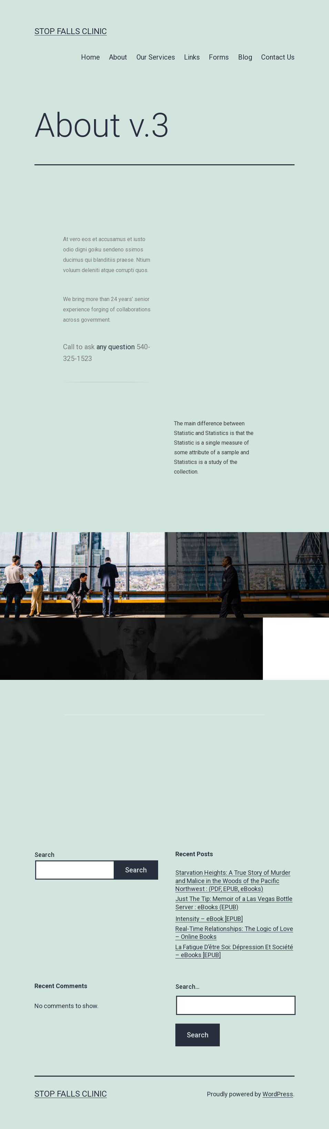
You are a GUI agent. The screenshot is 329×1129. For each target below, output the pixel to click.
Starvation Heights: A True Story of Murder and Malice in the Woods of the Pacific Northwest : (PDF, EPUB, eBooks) (232, 880)
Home (90, 57)
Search (44, 854)
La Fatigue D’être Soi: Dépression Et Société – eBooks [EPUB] (234, 951)
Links (192, 57)
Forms (219, 57)
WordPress (278, 1094)
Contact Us (278, 57)
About (118, 57)
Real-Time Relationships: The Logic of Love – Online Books (234, 932)
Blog (245, 57)
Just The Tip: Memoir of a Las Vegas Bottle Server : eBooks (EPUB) (233, 902)
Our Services (155, 57)
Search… (187, 986)
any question (115, 347)
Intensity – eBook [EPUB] (209, 918)
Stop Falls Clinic (70, 31)
